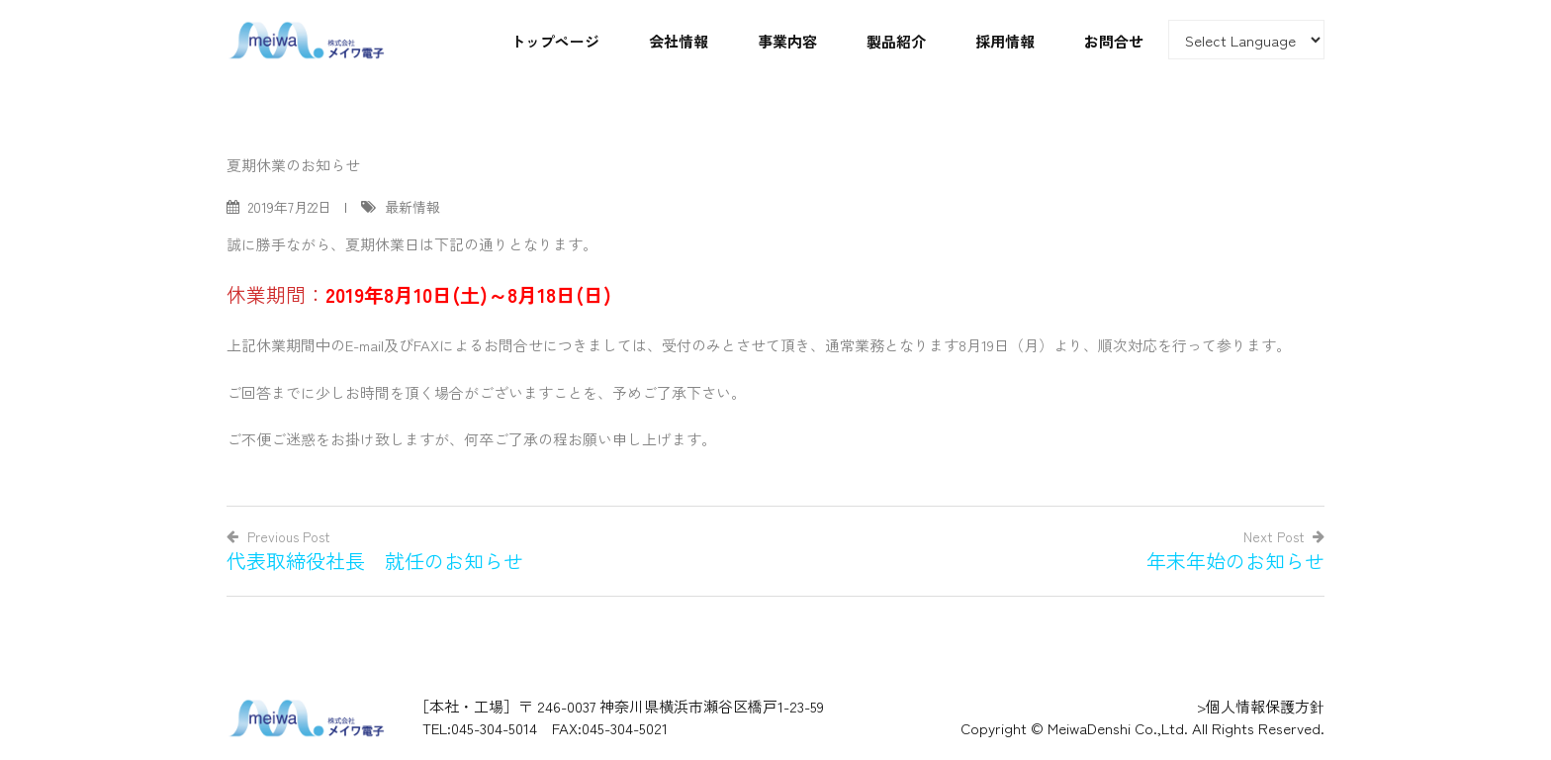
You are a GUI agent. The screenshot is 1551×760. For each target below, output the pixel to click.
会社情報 (678, 41)
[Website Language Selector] (1246, 39)
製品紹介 (896, 41)
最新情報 (412, 207)
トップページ (554, 41)
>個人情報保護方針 (1260, 706)
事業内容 (787, 41)
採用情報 (1005, 41)
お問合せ (1113, 41)
